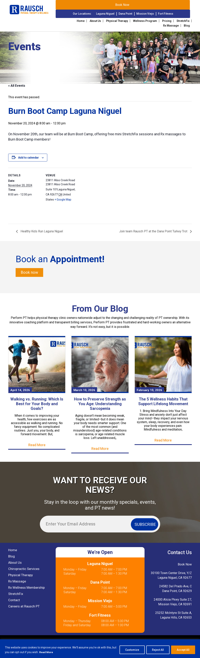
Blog (187, 25)
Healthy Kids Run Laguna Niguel (42, 231)
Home (81, 20)
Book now (29, 272)
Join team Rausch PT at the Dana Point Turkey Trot (153, 231)
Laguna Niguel (105, 13)
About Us (95, 20)
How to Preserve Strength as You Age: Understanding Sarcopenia (100, 404)
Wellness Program (145, 20)
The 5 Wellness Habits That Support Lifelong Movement (163, 401)
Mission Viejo (145, 13)
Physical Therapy (117, 20)
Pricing (166, 20)
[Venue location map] (103, 194)
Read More (46, 652)
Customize (132, 650)
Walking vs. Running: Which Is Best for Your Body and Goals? (36, 404)
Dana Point (125, 13)
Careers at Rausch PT (24, 606)
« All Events (16, 85)
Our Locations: (82, 13)
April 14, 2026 (20, 390)
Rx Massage (171, 25)
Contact (14, 600)
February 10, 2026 (149, 390)
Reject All (158, 650)
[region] (100, 648)
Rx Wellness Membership (26, 588)
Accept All (183, 650)
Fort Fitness (165, 13)
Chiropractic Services (23, 569)
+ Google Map (62, 199)
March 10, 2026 (84, 390)
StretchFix (183, 20)
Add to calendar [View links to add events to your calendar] (28, 157)
